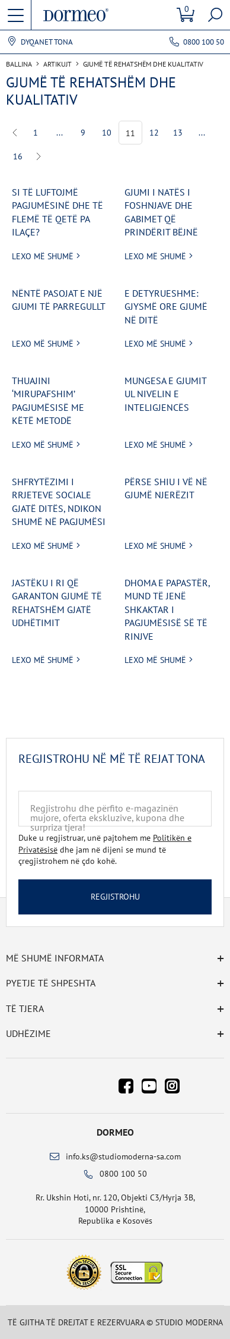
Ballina (19, 64)
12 (154, 132)
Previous (15, 133)
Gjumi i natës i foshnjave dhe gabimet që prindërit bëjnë (161, 212)
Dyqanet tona (47, 42)
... (59, 132)
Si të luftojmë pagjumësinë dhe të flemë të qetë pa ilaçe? (57, 212)
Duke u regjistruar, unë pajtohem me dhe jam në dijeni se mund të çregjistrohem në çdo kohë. (104, 849)
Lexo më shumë (43, 256)
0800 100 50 (203, 42)
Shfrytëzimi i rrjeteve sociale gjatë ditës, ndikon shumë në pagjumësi (59, 501)
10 (106, 132)
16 (18, 156)
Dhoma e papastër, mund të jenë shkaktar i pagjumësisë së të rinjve (167, 609)
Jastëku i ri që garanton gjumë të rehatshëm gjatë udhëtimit (57, 602)
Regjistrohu (115, 896)
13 (178, 132)
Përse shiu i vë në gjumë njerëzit (165, 488)
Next (38, 156)
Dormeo (115, 1132)
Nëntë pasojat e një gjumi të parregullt (59, 299)
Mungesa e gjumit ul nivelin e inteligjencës (165, 394)
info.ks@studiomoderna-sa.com (123, 1156)
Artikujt (57, 64)
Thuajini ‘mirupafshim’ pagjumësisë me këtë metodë (48, 400)
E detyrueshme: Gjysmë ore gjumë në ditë (165, 306)
